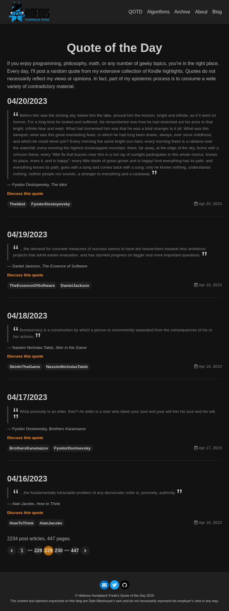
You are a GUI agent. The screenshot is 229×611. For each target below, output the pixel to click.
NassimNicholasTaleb (67, 372)
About (201, 11)
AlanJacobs (51, 531)
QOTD (135, 11)
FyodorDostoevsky (72, 455)
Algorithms (158, 11)
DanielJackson (75, 289)
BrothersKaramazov (29, 455)
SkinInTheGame (25, 372)
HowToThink (22, 531)
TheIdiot (17, 206)
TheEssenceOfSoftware (32, 289)
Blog (217, 11)
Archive (182, 11)
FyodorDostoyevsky (50, 206)
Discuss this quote (25, 195)
